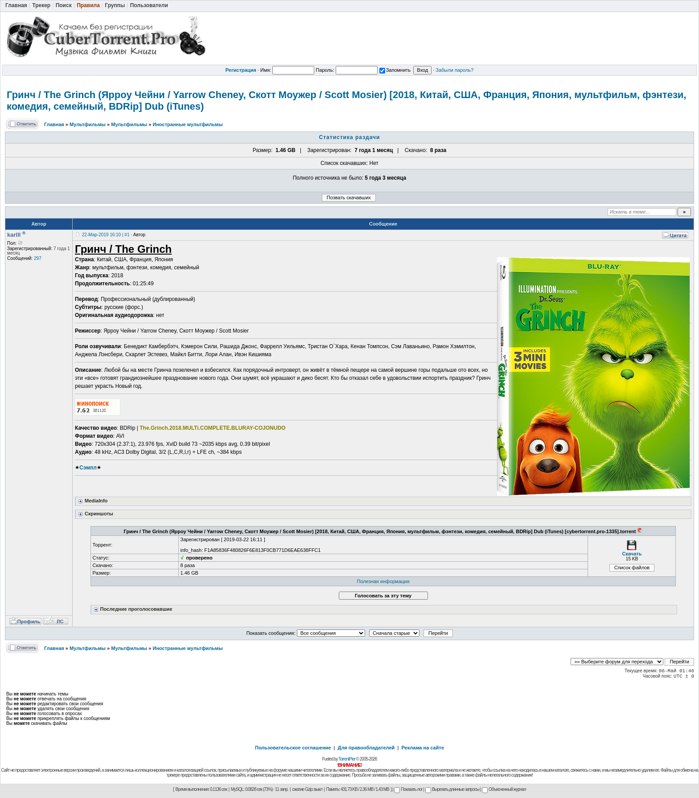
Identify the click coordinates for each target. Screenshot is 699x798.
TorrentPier (346, 759)
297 (37, 258)
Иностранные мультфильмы (187, 124)
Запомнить (395, 70)
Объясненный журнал (504, 789)
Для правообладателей (366, 747)
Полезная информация (383, 581)
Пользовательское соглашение (293, 747)
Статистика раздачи (349, 137)
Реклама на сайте (422, 747)
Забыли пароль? (454, 70)
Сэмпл (88, 468)
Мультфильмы (88, 124)
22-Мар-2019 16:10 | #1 (106, 234)
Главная (54, 124)
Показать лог (408, 789)
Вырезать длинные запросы (452, 789)
